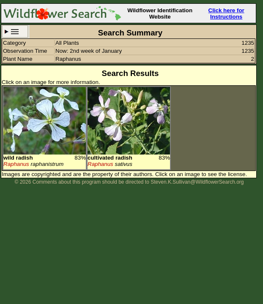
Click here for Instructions (226, 13)
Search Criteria (15, 31)
